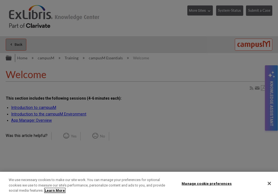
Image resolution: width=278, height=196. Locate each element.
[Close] (269, 183)
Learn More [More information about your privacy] (55, 190)
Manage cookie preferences (207, 183)
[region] (139, 184)
